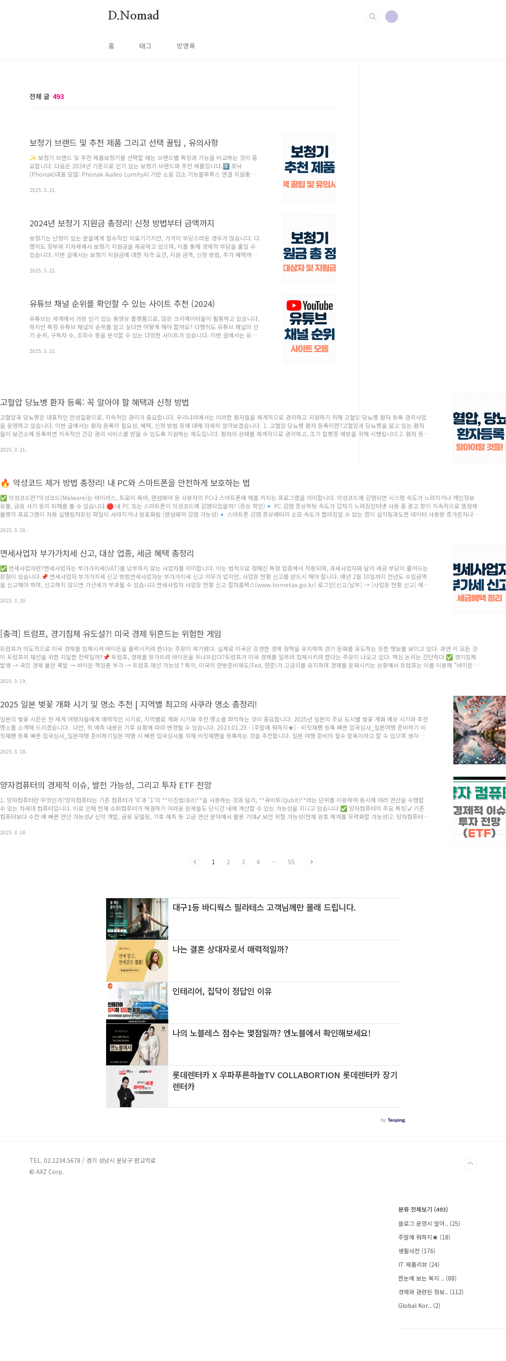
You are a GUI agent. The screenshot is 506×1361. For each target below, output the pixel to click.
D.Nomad (134, 16)
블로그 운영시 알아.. (429, 1223)
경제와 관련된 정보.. (431, 1292)
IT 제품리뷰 (419, 1264)
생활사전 (417, 1251)
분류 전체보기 (423, 1209)
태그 (145, 46)
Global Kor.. (419, 1305)
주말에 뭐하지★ (424, 1237)
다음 (311, 862)
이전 (195, 862)
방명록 (186, 46)
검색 (372, 16)
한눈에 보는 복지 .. (427, 1278)
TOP (470, 1163)
